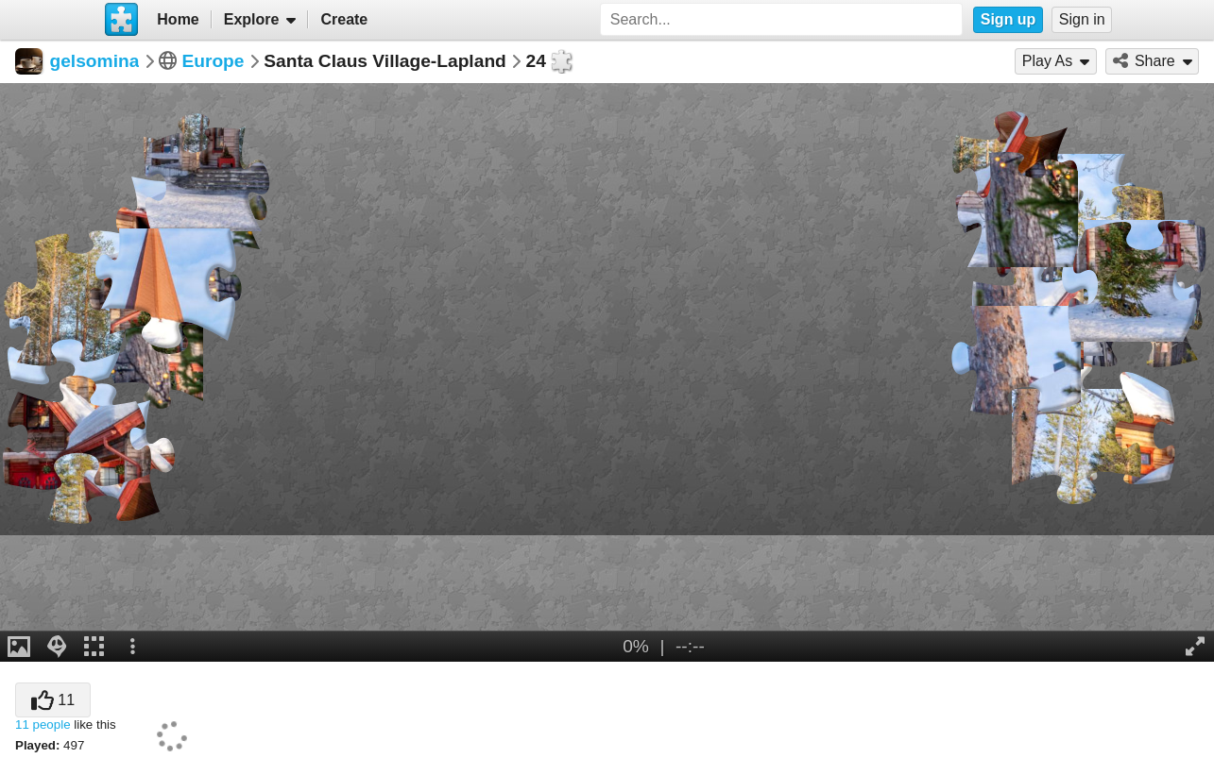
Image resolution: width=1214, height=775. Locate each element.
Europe (212, 61)
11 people (43, 724)
